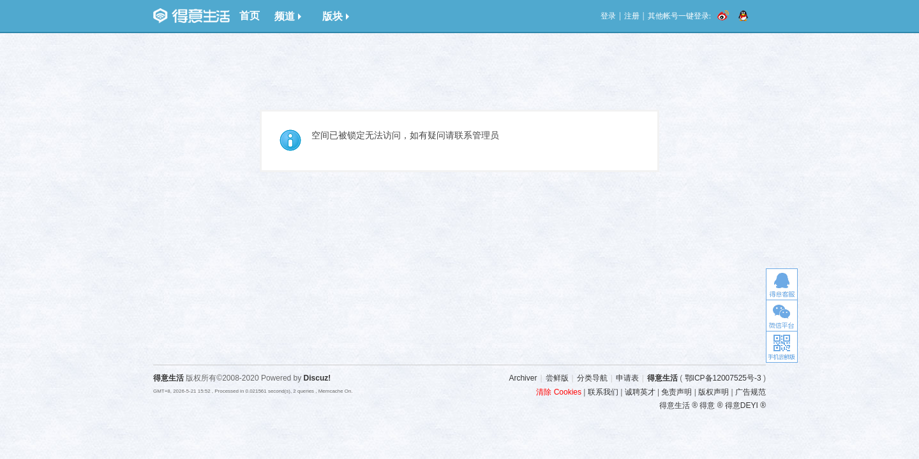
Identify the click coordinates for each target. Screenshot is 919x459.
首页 (249, 15)
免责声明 (676, 392)
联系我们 (603, 392)
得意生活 (662, 378)
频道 (287, 16)
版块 (335, 16)
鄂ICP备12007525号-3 (723, 378)
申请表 (627, 378)
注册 (631, 15)
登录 (608, 15)
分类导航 (592, 378)
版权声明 (713, 392)
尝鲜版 (557, 378)
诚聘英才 (640, 392)
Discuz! (317, 378)
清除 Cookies (558, 392)
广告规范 (750, 392)
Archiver (523, 378)
